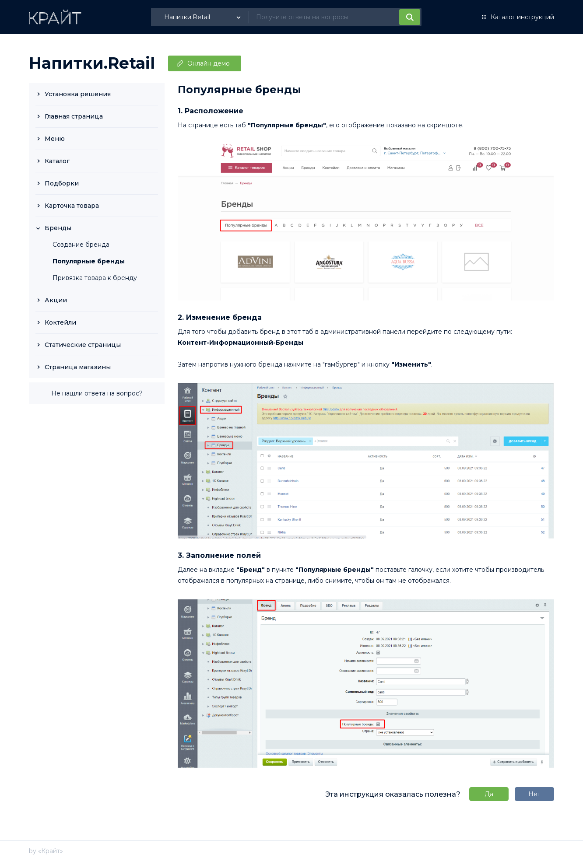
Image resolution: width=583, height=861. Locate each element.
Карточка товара (72, 206)
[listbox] (203, 17)
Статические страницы (83, 345)
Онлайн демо (208, 63)
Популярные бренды (89, 261)
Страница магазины (78, 367)
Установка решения (78, 94)
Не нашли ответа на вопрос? (97, 393)
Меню (55, 139)
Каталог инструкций (522, 17)
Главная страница (74, 116)
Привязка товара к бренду (95, 278)
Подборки (62, 183)
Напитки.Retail (92, 63)
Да (489, 794)
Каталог (57, 161)
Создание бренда (81, 244)
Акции (56, 300)
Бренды (58, 228)
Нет (534, 794)
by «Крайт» (46, 851)
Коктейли (60, 322)
